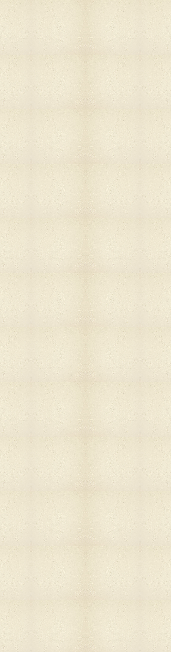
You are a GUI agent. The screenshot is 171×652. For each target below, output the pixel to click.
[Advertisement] (64, 138)
